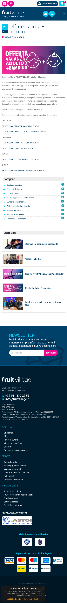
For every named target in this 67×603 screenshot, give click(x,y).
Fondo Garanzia (11, 498)
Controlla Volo (10, 462)
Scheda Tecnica (11, 502)
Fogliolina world (11, 440)
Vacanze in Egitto (33, 259)
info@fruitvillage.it (17, 399)
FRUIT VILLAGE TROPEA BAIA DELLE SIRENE (20, 126)
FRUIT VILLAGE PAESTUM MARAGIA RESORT (20, 143)
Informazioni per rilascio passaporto (41, 244)
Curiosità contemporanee (35, 201)
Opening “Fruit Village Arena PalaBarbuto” (44, 274)
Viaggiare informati (12, 469)
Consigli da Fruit (35, 193)
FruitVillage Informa (13, 505)
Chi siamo (8, 433)
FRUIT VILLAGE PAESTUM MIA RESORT (18, 148)
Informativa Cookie (31, 599)
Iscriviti (51, 352)
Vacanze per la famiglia (35, 218)
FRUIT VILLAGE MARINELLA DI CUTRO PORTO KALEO (24, 132)
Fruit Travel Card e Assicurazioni (18, 495)
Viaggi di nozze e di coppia (35, 210)
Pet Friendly (9, 476)
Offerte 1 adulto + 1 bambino (38, 288)
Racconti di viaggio (13, 37)
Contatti (7, 447)
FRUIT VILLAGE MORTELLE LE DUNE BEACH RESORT (24, 170)
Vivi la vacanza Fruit (13, 443)
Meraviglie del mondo (35, 214)
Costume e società (35, 184)
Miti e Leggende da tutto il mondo (35, 197)
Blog (6, 436)
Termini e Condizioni (13, 491)
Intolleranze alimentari (14, 479)
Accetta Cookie (14, 599)
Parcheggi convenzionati (15, 465)
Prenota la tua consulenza (16, 450)
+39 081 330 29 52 (17, 395)
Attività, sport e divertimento (35, 205)
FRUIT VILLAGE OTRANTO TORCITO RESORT (20, 159)
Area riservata (47, 3)
